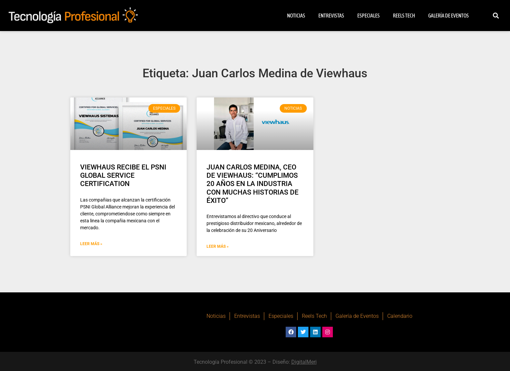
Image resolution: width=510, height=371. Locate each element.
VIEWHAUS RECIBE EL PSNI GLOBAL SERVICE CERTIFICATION (123, 175)
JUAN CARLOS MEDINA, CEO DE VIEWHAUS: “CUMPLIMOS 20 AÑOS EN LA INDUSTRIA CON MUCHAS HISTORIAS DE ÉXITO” (253, 183)
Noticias (296, 16)
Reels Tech (404, 16)
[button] (496, 15)
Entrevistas (331, 16)
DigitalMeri (304, 362)
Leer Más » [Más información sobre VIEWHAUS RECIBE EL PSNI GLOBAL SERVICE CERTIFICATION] (91, 243)
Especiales (368, 16)
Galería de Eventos (448, 16)
